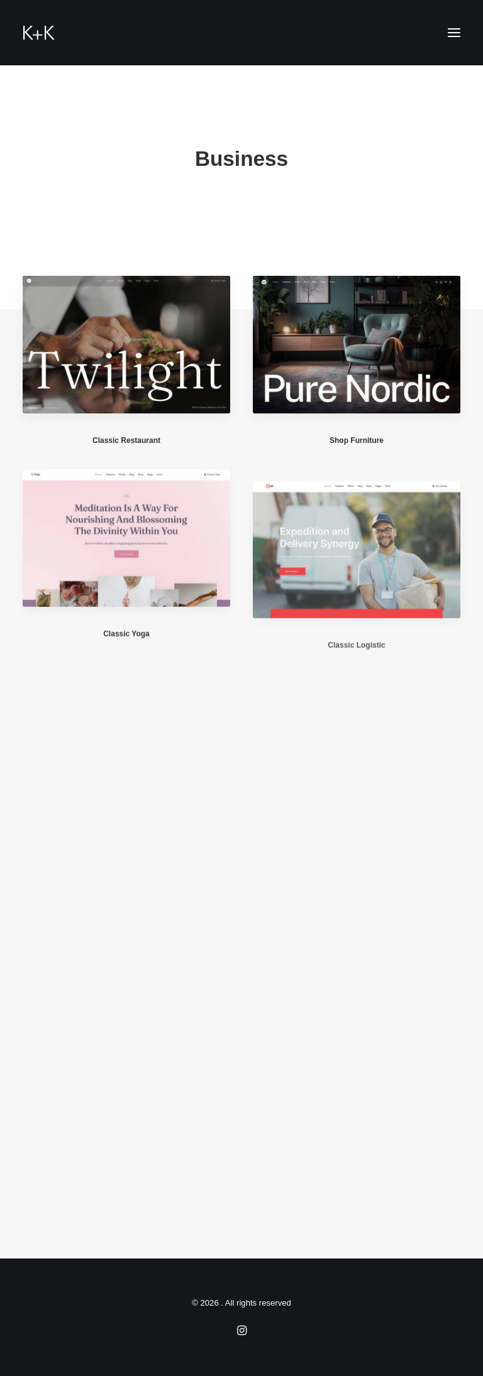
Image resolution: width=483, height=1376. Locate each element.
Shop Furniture (357, 441)
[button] (454, 32)
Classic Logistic (356, 677)
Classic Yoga (126, 643)
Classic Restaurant (126, 440)
